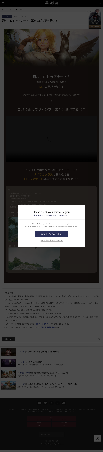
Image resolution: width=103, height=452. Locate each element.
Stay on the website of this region (52, 240)
